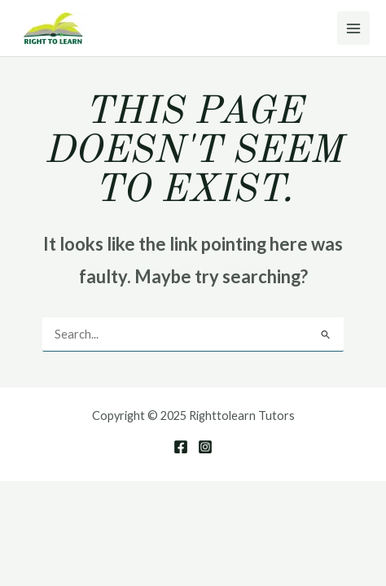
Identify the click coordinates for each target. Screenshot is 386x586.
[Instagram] (205, 447)
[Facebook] (180, 447)
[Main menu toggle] (353, 27)
